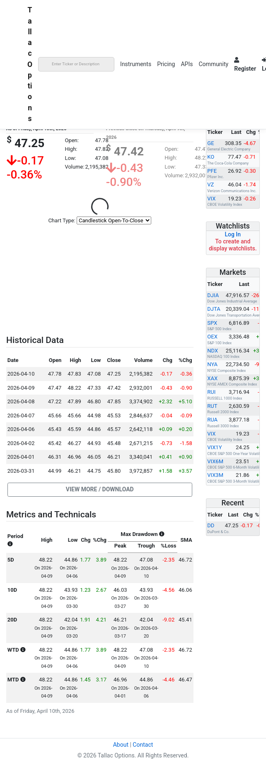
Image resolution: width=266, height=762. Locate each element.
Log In (233, 234)
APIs (187, 64)
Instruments (135, 64)
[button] (99, 490)
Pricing (166, 64)
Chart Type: (61, 220)
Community (213, 64)
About (120, 744)
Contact (143, 744)
